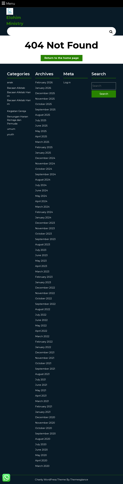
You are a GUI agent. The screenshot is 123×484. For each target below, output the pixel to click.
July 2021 (40, 379)
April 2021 (41, 395)
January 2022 (43, 347)
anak (10, 82)
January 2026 (43, 87)
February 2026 (44, 82)
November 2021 (44, 357)
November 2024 (45, 163)
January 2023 (43, 282)
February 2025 (44, 147)
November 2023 (45, 228)
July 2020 (40, 444)
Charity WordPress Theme (50, 479)
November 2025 (45, 98)
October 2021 (43, 363)
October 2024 (43, 168)
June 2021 (41, 384)
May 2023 (41, 260)
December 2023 (45, 222)
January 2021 (43, 411)
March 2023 (42, 271)
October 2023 (43, 233)
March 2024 (42, 206)
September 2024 (45, 174)
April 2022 (41, 330)
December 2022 (45, 287)
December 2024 (45, 158)
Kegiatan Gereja (16, 111)
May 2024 (41, 195)
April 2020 (41, 460)
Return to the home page (63, 58)
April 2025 (41, 136)
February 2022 (44, 341)
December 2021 (44, 352)
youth (10, 134)
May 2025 (41, 131)
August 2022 (42, 309)
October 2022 (43, 298)
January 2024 (43, 217)
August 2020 (42, 438)
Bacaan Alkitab (16, 87)
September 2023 (45, 239)
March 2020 (42, 465)
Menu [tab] (8, 3)
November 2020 (45, 422)
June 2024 (41, 190)
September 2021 (45, 368)
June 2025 (41, 125)
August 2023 (42, 244)
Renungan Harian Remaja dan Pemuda (17, 120)
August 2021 (42, 374)
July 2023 (40, 249)
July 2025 (40, 120)
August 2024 (42, 179)
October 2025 (43, 104)
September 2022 (45, 303)
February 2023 (44, 276)
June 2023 (41, 255)
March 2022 (42, 336)
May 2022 (41, 325)
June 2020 (41, 449)
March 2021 (42, 401)
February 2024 (44, 212)
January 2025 (43, 152)
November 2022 (45, 293)
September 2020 (45, 433)
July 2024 (40, 185)
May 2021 (40, 390)
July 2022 (40, 314)
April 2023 (41, 266)
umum (11, 128)
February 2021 (43, 406)
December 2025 (45, 93)
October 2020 (43, 428)
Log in (67, 82)
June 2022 (41, 320)
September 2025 (45, 109)
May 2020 (41, 455)
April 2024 (41, 201)
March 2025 (42, 141)
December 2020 (45, 417)
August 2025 (42, 114)
